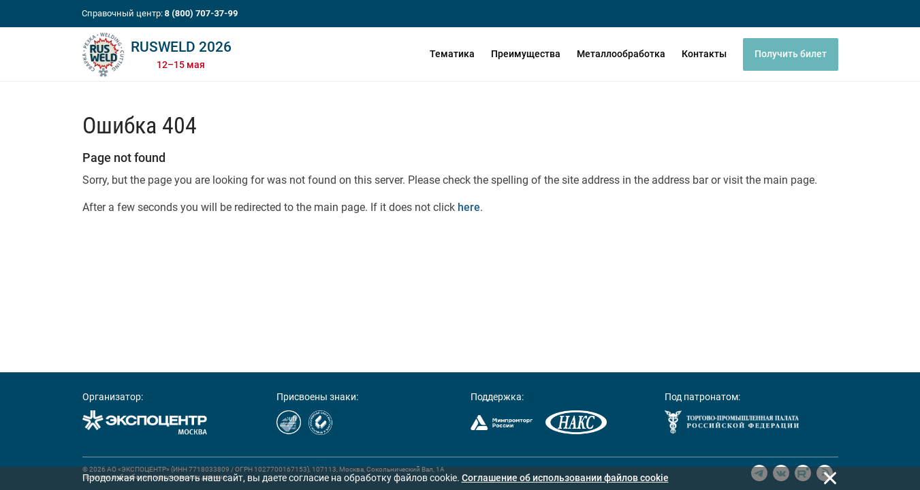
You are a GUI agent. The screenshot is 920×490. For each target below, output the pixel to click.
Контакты (704, 53)
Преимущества (525, 53)
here (469, 207)
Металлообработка (621, 53)
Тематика (452, 53)
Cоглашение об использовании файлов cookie (565, 477)
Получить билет (791, 53)
